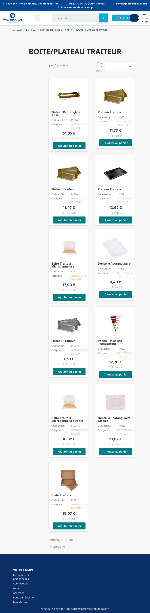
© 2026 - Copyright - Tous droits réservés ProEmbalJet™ (75, 608)
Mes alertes (20, 602)
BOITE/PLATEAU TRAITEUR (79, 126)
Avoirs (16, 588)
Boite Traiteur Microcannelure (62, 265)
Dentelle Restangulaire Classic (114, 419)
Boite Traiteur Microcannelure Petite (67, 419)
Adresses (18, 592)
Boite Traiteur (61, 495)
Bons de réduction (24, 597)
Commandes (20, 583)
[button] (69, 145)
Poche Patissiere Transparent (110, 342)
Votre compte (24, 570)
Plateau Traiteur (109, 112)
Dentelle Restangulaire (114, 263)
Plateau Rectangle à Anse (65, 113)
